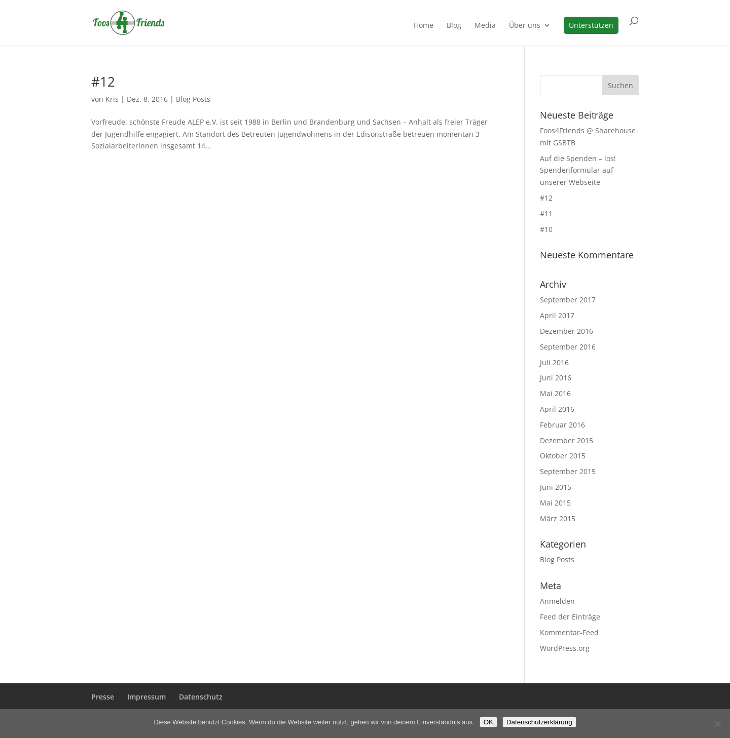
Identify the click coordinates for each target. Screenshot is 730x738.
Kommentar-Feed (569, 632)
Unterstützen (591, 25)
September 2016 (568, 347)
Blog (454, 26)
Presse (102, 697)
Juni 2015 (555, 487)
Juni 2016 (555, 377)
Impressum (146, 697)
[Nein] (717, 724)
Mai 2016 (555, 393)
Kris (112, 99)
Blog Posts (193, 99)
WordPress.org (565, 648)
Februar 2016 (562, 425)
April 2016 (557, 409)
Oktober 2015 (563, 455)
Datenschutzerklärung (539, 722)
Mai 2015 (555, 503)
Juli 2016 (554, 362)
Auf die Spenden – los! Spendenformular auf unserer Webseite (578, 170)
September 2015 (568, 471)
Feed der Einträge (570, 617)
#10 (546, 229)
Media (485, 26)
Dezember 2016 (566, 331)
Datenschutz (201, 697)
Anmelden (557, 601)
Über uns (524, 26)
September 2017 (568, 299)
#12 (103, 81)
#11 (546, 213)
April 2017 (557, 315)
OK (488, 722)
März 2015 (557, 518)
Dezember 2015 (566, 440)
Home (423, 26)
